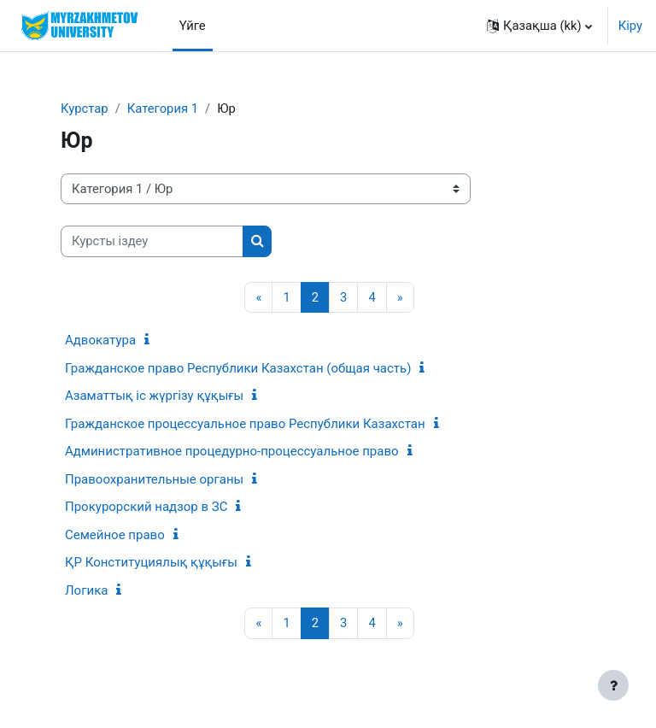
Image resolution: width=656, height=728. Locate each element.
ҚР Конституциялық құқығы (151, 562)
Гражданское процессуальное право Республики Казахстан (245, 424)
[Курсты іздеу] (152, 241)
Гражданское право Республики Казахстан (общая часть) (238, 368)
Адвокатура (100, 340)
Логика (86, 590)
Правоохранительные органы (154, 479)
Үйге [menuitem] (192, 25)
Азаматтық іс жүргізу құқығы (154, 395)
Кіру (630, 25)
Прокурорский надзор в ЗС (146, 506)
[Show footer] (613, 685)
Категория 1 (162, 108)
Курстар (84, 108)
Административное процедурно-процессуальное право (232, 451)
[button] (539, 25)
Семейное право (115, 535)
